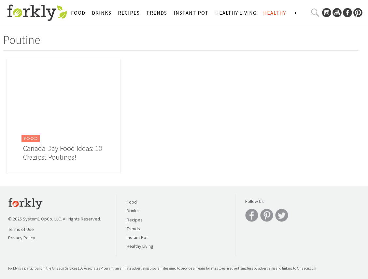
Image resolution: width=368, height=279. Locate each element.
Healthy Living (236, 12)
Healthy (274, 12)
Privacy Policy (21, 238)
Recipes (129, 12)
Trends (156, 12)
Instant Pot (191, 12)
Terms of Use (21, 229)
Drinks (101, 12)
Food (78, 12)
